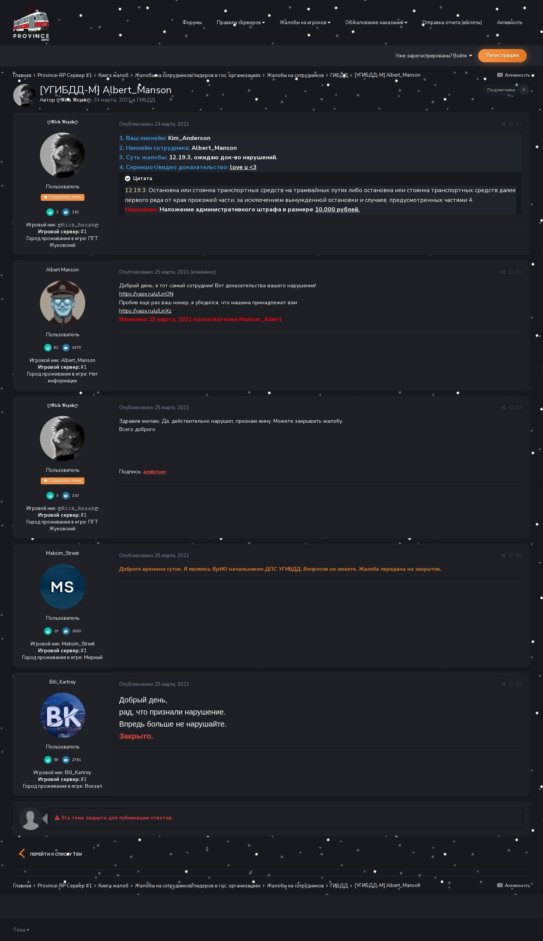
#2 (519, 272)
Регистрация (502, 55)
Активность (509, 22)
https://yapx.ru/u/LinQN (146, 293)
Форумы (192, 22)
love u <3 (243, 167)
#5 (519, 684)
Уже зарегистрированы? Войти (434, 55)
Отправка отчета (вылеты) (452, 22)
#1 (519, 124)
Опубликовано (154, 124)
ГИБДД (146, 99)
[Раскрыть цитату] (128, 179)
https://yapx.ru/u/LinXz (145, 310)
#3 (519, 407)
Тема (21, 930)
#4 (519, 555)
